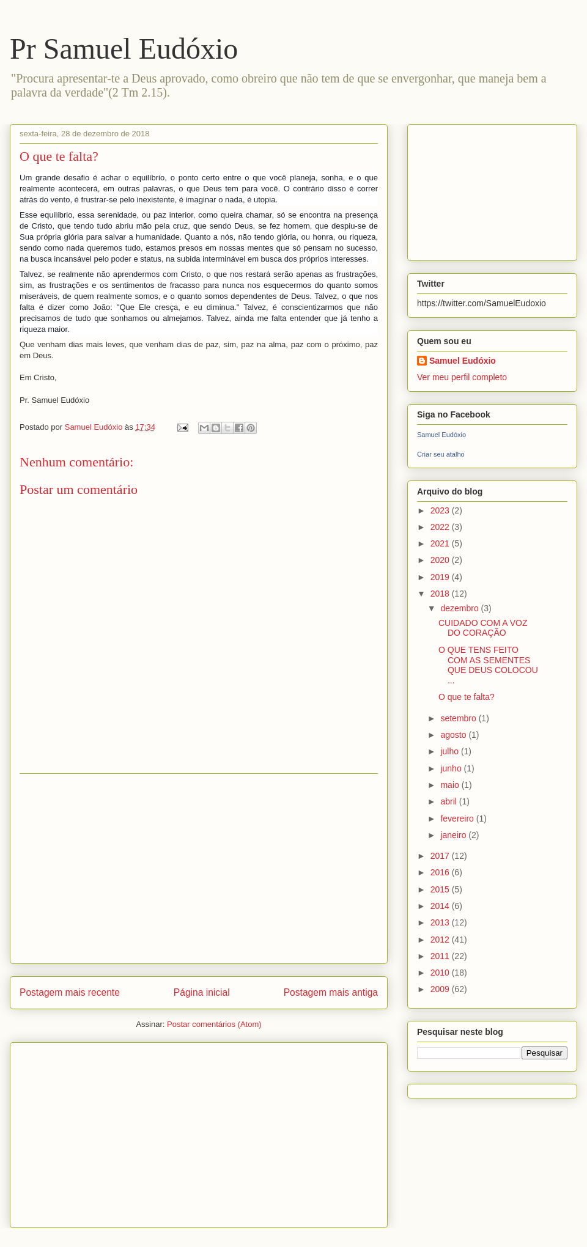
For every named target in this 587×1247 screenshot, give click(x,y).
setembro (459, 718)
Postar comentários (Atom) (214, 1024)
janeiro (454, 835)
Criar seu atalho (441, 454)
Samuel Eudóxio (462, 361)
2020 (441, 560)
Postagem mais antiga (331, 992)
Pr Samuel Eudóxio (124, 48)
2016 (441, 872)
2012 (441, 939)
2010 (441, 972)
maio (450, 785)
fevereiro (458, 818)
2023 (441, 510)
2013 (441, 922)
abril (449, 801)
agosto (454, 735)
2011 (441, 956)
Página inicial (202, 992)
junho (451, 768)
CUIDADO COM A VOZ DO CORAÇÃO (482, 628)
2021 (441, 543)
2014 (441, 906)
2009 (441, 989)
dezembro (460, 608)
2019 (441, 577)
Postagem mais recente (70, 992)
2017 (441, 856)
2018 (441, 593)
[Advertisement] (199, 868)
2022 (441, 527)
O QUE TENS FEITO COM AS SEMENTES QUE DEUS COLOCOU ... (488, 665)
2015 (441, 889)
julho (450, 751)
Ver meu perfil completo (462, 377)
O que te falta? (466, 697)
